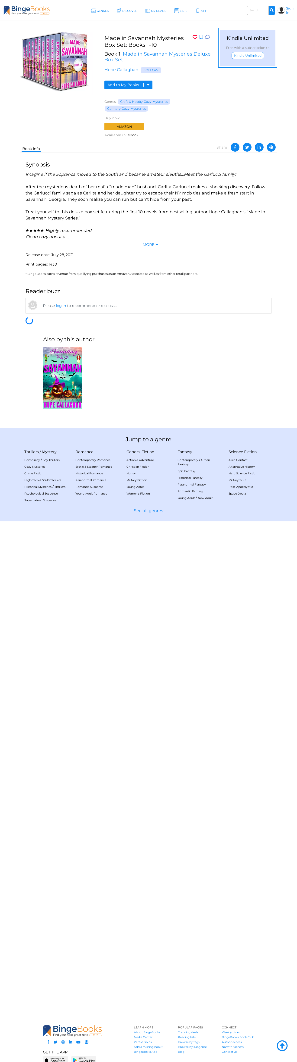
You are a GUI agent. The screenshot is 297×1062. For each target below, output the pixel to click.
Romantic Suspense (89, 487)
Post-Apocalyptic (241, 487)
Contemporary (188, 460)
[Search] (271, 10)
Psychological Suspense (41, 493)
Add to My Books (128, 85)
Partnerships (143, 1042)
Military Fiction (136, 480)
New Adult (205, 498)
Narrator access (233, 1047)
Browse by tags (189, 1042)
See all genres (148, 510)
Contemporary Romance (92, 460)
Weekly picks (231, 1032)
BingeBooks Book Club (238, 1037)
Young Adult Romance (91, 493)
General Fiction (140, 452)
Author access (232, 1042)
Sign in (290, 10)
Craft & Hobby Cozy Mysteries (144, 102)
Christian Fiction (137, 466)
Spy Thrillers (51, 460)
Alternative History (242, 466)
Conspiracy (32, 460)
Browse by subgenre (192, 1047)
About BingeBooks (147, 1032)
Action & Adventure (140, 460)
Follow (150, 70)
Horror (131, 473)
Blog (181, 1051)
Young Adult (135, 487)
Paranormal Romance (90, 480)
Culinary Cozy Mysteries (126, 109)
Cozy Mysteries (34, 466)
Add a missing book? (148, 1047)
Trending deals (188, 1032)
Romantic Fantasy (190, 491)
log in (61, 306)
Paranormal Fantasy (192, 484)
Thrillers (31, 452)
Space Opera (237, 493)
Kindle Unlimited (247, 55)
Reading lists (187, 1037)
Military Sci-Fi (238, 480)
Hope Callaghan (121, 69)
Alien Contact (238, 460)
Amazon (124, 127)
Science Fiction (243, 452)
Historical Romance (89, 473)
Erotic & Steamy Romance (93, 466)
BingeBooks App (145, 1051)
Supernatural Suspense (40, 500)
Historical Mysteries (38, 487)
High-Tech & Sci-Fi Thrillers (42, 480)
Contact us (229, 1051)
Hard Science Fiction (243, 473)
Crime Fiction (33, 473)
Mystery (49, 452)
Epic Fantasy (186, 471)
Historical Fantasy (190, 477)
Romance (84, 452)
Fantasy (185, 452)
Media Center (143, 1037)
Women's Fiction (138, 493)
